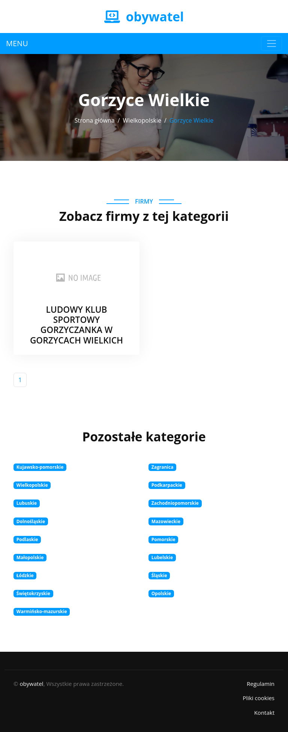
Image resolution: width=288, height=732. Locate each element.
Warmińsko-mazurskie (41, 611)
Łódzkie (25, 575)
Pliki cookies (258, 698)
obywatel (31, 683)
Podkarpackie (167, 485)
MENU (17, 43)
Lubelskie (162, 557)
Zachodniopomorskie (175, 503)
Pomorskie (164, 539)
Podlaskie (27, 539)
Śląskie (159, 575)
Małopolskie (30, 557)
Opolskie (161, 593)
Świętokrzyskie (33, 593)
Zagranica (163, 467)
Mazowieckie (166, 521)
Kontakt (264, 712)
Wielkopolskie (142, 120)
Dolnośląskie (30, 521)
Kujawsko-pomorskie (40, 467)
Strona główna (95, 120)
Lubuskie (26, 503)
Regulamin (260, 683)
